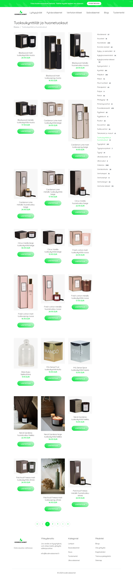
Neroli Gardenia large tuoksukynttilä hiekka (53, 437)
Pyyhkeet (102, 114)
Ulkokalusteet (104, 159)
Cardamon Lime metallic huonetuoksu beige (26, 206)
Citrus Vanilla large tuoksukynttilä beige (25, 246)
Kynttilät (102, 73)
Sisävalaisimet (92, 13)
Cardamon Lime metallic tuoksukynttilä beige (53, 194)
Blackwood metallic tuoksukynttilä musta (26, 123)
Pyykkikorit (103, 119)
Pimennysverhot (105, 106)
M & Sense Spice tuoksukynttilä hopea (80, 371)
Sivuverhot (103, 127)
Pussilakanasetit (105, 110)
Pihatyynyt (102, 102)
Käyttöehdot (100, 554)
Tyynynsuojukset (105, 151)
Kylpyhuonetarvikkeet (105, 63)
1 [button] (47, 526)
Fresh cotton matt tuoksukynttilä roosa (80, 253)
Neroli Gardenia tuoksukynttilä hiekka (80, 420)
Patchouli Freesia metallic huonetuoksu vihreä (80, 495)
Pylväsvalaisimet (54, 13)
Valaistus (103, 167)
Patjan (101, 94)
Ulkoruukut (102, 163)
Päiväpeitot (103, 89)
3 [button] (57, 526)
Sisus (70, 554)
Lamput (71, 546)
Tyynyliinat (103, 146)
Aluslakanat (103, 37)
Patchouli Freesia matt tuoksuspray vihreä (53, 501)
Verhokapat (103, 176)
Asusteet (102, 41)
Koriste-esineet (105, 49)
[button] (62, 526)
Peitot (101, 98)
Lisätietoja (26, 66)
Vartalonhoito (104, 171)
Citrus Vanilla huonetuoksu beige (80, 204)
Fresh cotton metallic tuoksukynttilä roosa (80, 299)
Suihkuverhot (104, 131)
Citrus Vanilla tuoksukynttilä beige (53, 253)
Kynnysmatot (103, 68)
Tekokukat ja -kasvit (106, 135)
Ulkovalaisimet (74, 563)
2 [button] (52, 526)
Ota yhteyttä (100, 550)
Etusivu (16, 29)
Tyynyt (101, 155)
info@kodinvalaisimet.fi (50, 556)
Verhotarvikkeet (74, 13)
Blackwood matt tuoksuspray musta (53, 79)
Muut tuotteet (104, 85)
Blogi (106, 13)
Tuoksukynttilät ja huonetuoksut (104, 141)
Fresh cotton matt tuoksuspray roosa (26, 317)
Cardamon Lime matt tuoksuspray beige (80, 148)
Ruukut (101, 123)
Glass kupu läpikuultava (26, 375)
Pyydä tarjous (94, 3)
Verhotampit (103, 180)
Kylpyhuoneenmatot (106, 58)
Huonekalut (103, 45)
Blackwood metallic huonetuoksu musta (80, 66)
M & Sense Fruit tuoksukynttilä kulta (53, 370)
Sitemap (98, 563)
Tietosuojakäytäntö (103, 558)
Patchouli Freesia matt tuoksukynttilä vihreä (25, 481)
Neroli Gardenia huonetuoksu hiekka (25, 436)
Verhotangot (104, 184)
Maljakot (102, 77)
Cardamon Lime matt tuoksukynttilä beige (53, 124)
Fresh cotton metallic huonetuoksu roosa (53, 310)
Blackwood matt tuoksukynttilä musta (26, 56)
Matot (101, 81)
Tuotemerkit (118, 13)
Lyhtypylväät (36, 13)
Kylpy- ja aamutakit (106, 53)
